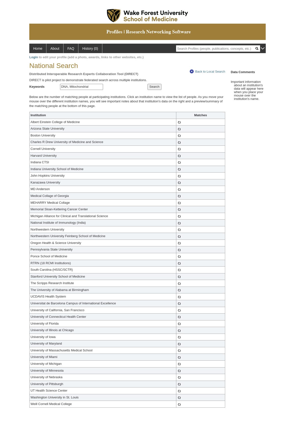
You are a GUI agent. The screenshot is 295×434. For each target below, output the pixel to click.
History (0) (90, 48)
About (54, 48)
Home (37, 48)
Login (33, 57)
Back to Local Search (207, 71)
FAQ (70, 48)
